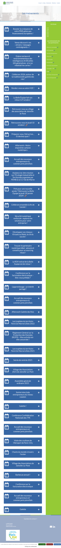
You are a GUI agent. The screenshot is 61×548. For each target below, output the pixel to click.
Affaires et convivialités (52, 47)
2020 (48, 29)
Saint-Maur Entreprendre (52, 74)
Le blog (43, 3)
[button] (39, 31)
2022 (48, 32)
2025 (48, 36)
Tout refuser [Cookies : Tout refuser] (49, 544)
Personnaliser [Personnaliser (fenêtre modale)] (57, 544)
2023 (48, 33)
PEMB (48, 71)
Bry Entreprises (50, 50)
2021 (48, 30)
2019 (48, 28)
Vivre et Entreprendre (51, 77)
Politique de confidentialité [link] (31, 546)
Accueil (40, 3)
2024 (48, 35)
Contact (58, 3)
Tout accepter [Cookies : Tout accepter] (42, 544)
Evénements (48, 3)
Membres (54, 3)
